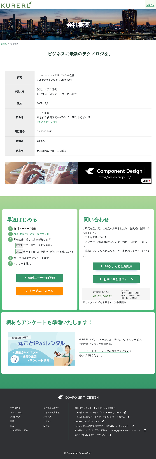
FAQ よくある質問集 (118, 266)
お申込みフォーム (41, 290)
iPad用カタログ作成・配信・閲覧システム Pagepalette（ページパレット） (110, 430)
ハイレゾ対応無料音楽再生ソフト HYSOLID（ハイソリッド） (105, 426)
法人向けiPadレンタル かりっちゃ (93, 435)
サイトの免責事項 (51, 412)
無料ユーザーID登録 (41, 278)
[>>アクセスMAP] (47, 122)
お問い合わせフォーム (118, 279)
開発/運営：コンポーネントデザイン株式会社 (95, 408)
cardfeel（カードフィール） (89, 421)
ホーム (4, 44)
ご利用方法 (15, 417)
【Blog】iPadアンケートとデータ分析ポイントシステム (102, 417)
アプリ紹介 (15, 408)
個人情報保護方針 (51, 408)
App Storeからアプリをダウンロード (34, 234)
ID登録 (46, 426)
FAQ (12, 426)
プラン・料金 (16, 412)
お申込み (47, 417)
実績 (12, 421)
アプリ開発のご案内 (19, 430)
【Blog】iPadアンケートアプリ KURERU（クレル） (100, 412)
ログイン (47, 421)
